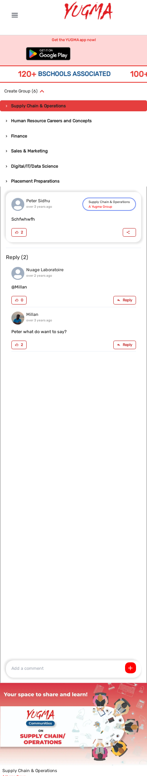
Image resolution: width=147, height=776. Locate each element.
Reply (124, 300)
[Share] (129, 232)
